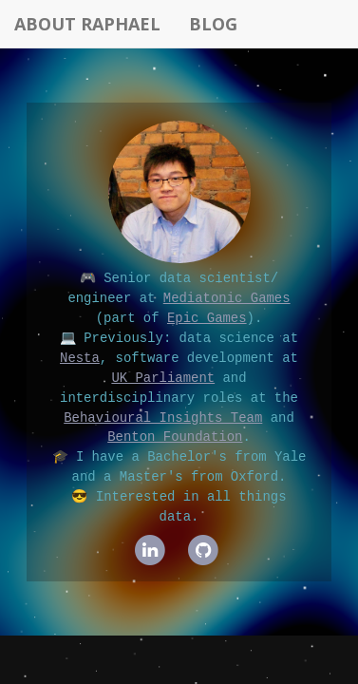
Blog (213, 23)
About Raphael (87, 23)
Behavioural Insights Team (163, 417)
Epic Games (207, 318)
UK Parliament (163, 378)
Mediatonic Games (227, 298)
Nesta (80, 358)
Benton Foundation (174, 437)
